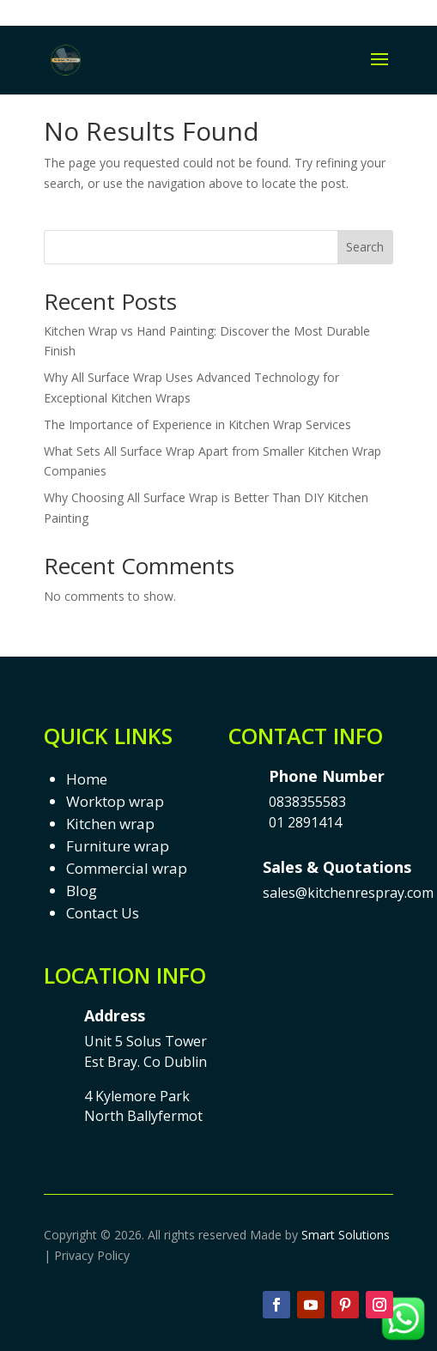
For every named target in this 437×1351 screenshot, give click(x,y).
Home (86, 779)
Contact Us (102, 913)
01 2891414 (305, 822)
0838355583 (307, 801)
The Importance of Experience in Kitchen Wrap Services (197, 424)
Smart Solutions (345, 1235)
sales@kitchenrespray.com (348, 892)
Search (365, 247)
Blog (81, 890)
